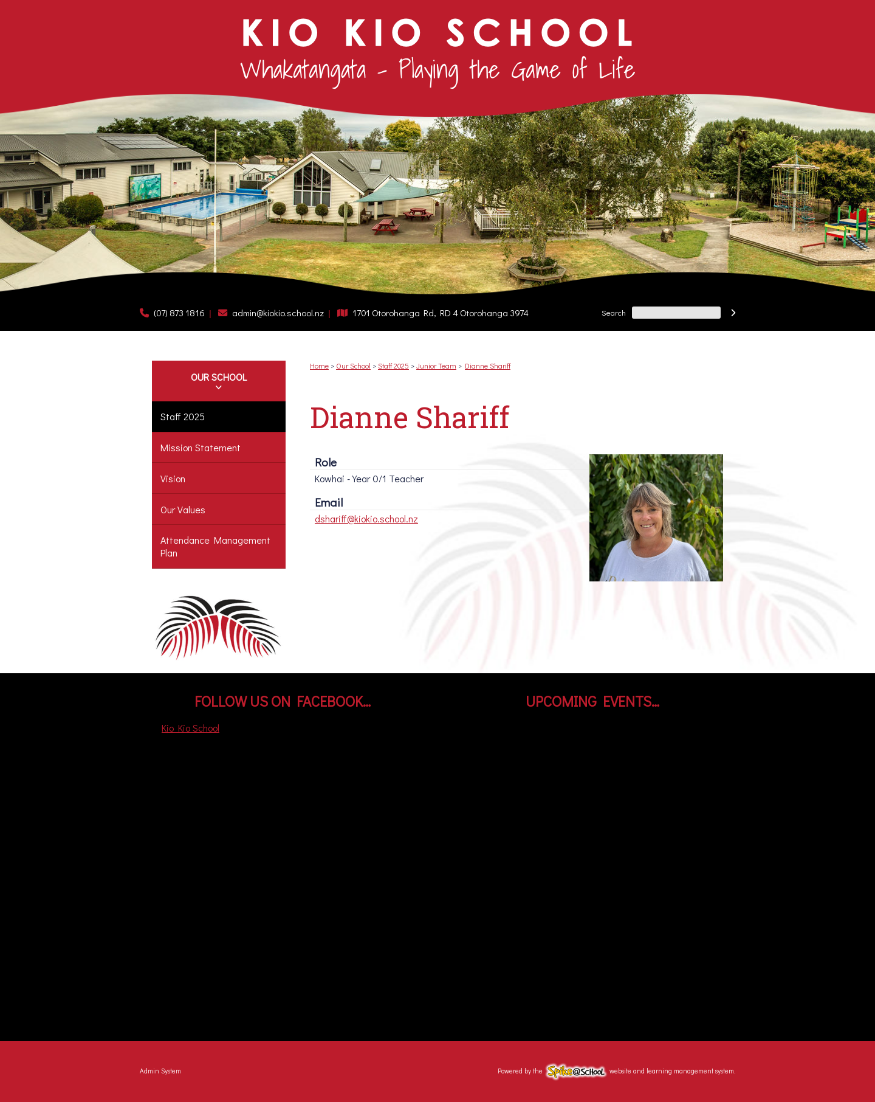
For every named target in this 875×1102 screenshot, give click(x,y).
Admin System (160, 1070)
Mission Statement (200, 447)
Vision (172, 478)
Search (614, 312)
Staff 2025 (182, 416)
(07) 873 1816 (179, 313)
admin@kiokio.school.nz (278, 313)
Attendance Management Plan (215, 546)
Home (319, 365)
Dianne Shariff (487, 365)
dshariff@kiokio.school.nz (366, 518)
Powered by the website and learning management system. (616, 1070)
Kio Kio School (190, 727)
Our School (219, 376)
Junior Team (436, 365)
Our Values (182, 509)
